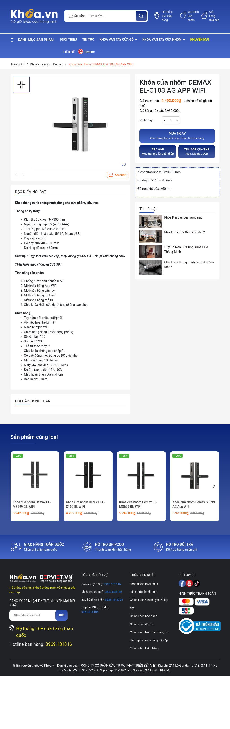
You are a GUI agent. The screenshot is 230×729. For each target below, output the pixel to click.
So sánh (77, 16)
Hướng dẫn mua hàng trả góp (149, 640)
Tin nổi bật (148, 209)
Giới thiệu (69, 39)
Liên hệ (69, 52)
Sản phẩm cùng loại (34, 437)
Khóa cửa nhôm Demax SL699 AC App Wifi (193, 504)
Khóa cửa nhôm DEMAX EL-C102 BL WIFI (85, 504)
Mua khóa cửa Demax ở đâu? (184, 232)
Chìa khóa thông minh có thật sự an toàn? (189, 264)
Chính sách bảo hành (143, 616)
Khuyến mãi (199, 39)
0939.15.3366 (113, 599)
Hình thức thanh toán (143, 591)
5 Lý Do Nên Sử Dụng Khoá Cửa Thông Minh (186, 249)
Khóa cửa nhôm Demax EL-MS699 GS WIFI (32, 504)
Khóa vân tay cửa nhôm (162, 39)
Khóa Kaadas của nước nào (183, 217)
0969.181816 (59, 644)
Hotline (86, 51)
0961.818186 (90, 611)
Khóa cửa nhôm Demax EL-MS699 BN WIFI (138, 504)
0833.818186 (113, 591)
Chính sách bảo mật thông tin (149, 632)
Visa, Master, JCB (196, 151)
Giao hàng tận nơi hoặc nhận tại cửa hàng (177, 135)
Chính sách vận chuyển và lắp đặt (149, 604)
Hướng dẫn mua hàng (144, 583)
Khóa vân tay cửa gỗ (117, 39)
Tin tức (88, 39)
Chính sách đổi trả (141, 624)
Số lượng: (146, 120)
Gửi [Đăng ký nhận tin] (61, 615)
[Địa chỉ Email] (34, 615)
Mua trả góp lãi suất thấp (158, 151)
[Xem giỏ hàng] (210, 16)
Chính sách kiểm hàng (144, 648)
